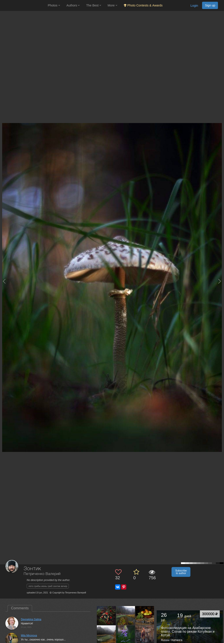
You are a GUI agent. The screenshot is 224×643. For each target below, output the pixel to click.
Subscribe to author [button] (181, 572)
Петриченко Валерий (42, 574)
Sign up (210, 5)
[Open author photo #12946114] (125, 634)
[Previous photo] (4, 281)
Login (194, 5)
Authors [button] (73, 5)
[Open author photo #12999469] (144, 615)
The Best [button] (93, 5)
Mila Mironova (29, 635)
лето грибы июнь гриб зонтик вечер (47, 586)
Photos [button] (54, 5)
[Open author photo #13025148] (106, 615)
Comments (20, 608)
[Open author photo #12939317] (144, 634)
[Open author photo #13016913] (125, 615)
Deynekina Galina (31, 619)
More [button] (112, 5)
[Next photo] (219, 281)
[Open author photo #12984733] (106, 634)
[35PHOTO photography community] (23, 5)
